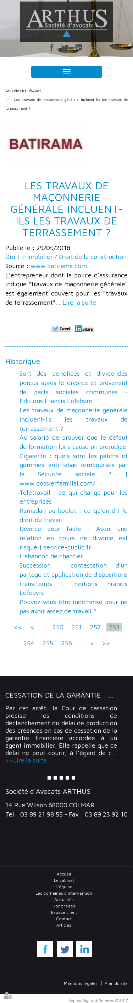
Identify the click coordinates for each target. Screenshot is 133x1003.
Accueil (35, 90)
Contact (64, 918)
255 (48, 643)
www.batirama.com (59, 266)
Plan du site (116, 983)
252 (95, 627)
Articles (63, 925)
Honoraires (63, 906)
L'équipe (64, 886)
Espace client (64, 912)
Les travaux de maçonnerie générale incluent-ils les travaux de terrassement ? (74, 419)
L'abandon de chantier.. (53, 556)
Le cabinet (64, 880)
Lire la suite (79, 302)
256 (66, 643)
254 (28, 643)
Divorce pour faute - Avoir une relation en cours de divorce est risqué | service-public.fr (74, 538)
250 (57, 627)
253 (114, 627)
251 (77, 627)
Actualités (64, 899)
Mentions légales (81, 983)
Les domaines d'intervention (63, 893)
